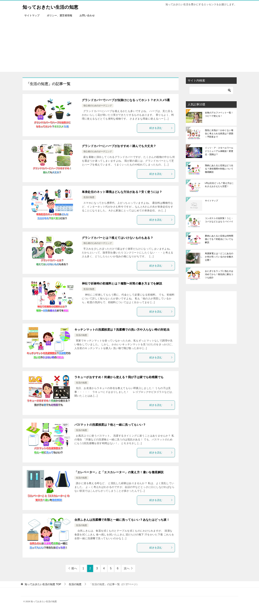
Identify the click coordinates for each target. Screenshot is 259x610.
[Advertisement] (129, 46)
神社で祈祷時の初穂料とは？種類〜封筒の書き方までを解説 (122, 283)
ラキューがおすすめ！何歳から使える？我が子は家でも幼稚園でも (119, 377)
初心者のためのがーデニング (97, 105)
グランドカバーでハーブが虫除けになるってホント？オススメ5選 (126, 100)
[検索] (211, 90)
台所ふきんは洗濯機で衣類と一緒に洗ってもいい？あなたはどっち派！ (122, 519)
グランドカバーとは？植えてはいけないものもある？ (117, 237)
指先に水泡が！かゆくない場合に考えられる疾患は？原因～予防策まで (219, 133)
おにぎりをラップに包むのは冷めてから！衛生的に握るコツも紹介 (219, 274)
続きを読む (161, 127)
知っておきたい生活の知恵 (56, 6)
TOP (43, 584)
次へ (127, 568)
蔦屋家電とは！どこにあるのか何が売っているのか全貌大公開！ (219, 256)
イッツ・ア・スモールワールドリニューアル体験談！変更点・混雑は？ (219, 151)
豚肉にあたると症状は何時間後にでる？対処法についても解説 (219, 239)
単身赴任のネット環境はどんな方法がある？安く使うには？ (122, 191)
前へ (74, 568)
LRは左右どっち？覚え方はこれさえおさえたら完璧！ (219, 185)
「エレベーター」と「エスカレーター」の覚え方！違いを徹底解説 (119, 472)
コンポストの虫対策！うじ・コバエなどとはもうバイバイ (219, 220)
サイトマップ (32, 15)
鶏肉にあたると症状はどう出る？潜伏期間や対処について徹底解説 (219, 168)
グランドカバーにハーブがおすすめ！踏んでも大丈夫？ (119, 146)
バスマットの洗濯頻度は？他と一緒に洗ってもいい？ (110, 424)
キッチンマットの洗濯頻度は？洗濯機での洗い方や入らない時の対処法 (122, 329)
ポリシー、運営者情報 (59, 15)
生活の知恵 (88, 197)
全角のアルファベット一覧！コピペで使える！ (219, 114)
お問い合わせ (87, 15)
